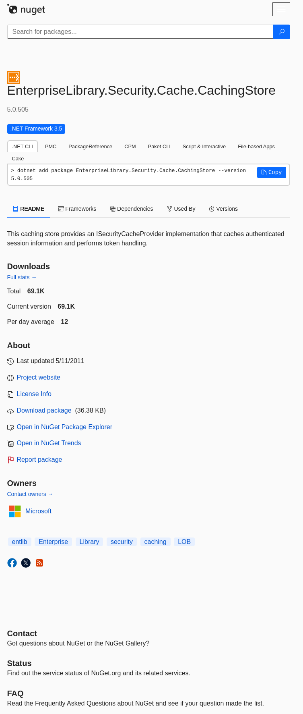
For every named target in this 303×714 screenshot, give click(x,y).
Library (89, 541)
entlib (19, 541)
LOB (184, 541)
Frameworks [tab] (77, 209)
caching (155, 541)
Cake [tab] (18, 159)
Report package (39, 459)
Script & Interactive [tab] (204, 146)
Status (19, 663)
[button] (271, 172)
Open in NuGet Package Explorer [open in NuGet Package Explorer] (64, 426)
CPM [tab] (130, 146)
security (122, 541)
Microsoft (38, 511)
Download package (44, 410)
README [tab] (29, 209)
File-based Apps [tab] (256, 146)
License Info (34, 393)
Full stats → (22, 277)
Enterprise (53, 541)
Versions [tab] (223, 209)
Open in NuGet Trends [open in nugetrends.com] (49, 443)
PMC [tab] (50, 146)
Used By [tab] (181, 209)
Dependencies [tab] (131, 209)
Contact (22, 633)
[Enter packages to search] (140, 32)
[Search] (281, 32)
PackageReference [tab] (90, 146)
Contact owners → (30, 494)
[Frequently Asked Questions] (15, 693)
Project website (39, 377)
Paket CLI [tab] (159, 146)
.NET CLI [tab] (22, 146)
